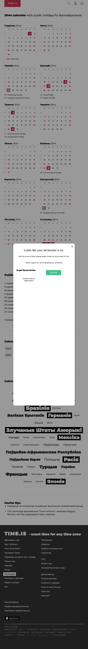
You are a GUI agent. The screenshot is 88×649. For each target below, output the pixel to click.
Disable (53, 273)
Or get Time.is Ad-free (25, 270)
